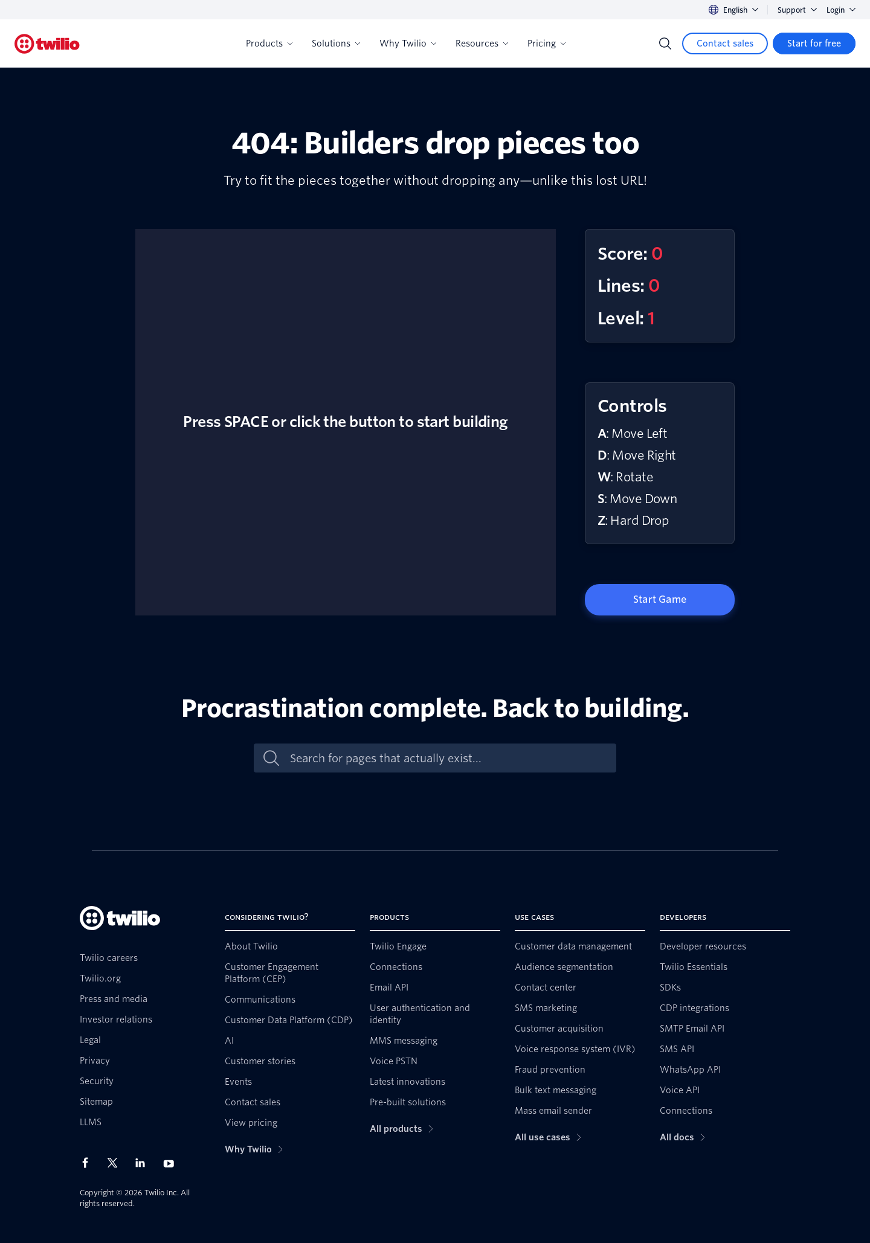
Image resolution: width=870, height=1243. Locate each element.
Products (269, 43)
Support (797, 9)
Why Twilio (407, 43)
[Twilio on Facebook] (89, 1162)
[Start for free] (814, 43)
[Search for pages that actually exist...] (448, 758)
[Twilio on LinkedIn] (144, 1162)
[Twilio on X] (117, 1162)
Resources (482, 43)
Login (841, 9)
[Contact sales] (725, 43)
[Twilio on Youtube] (172, 1163)
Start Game (659, 599)
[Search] (665, 43)
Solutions (336, 43)
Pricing (546, 43)
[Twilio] (47, 44)
